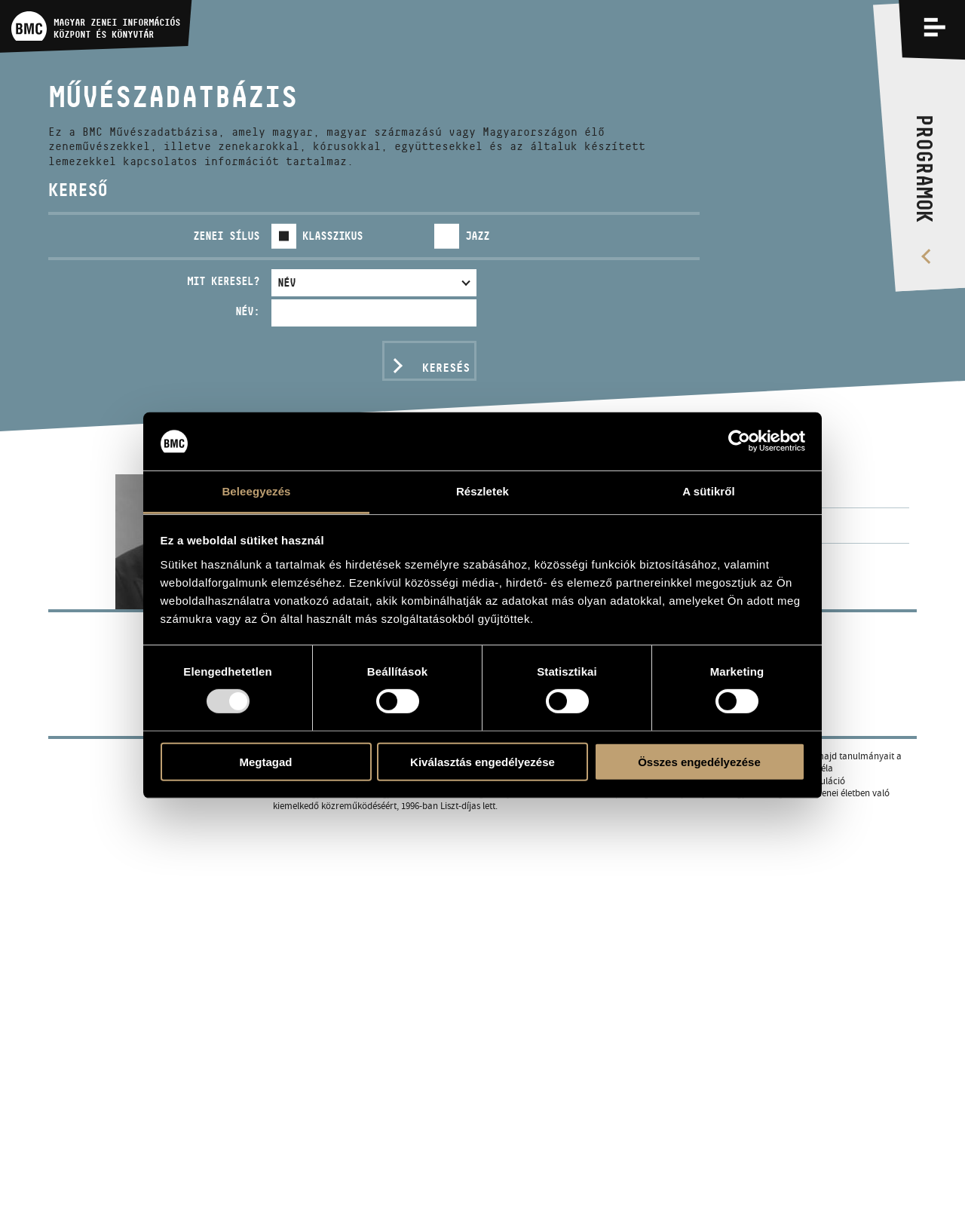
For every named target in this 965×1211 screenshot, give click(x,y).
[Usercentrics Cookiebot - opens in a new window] (739, 441)
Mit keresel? (223, 280)
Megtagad (265, 761)
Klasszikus (332, 235)
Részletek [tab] (482, 491)
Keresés (446, 367)
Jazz (477, 235)
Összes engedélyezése (699, 761)
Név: (247, 311)
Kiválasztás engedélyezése (482, 761)
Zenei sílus (226, 235)
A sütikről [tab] (708, 491)
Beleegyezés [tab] (256, 491)
